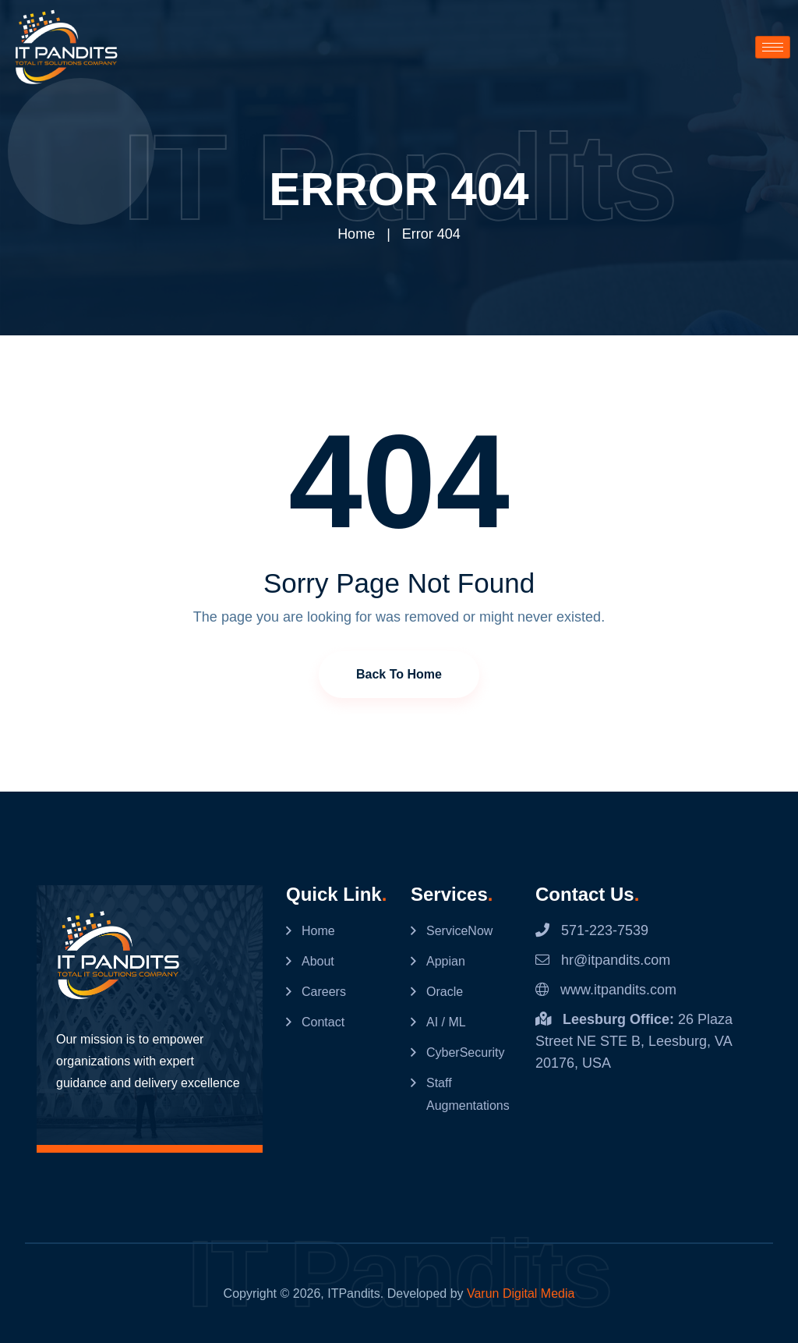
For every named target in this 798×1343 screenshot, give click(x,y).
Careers (324, 991)
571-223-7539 (591, 929)
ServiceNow (459, 930)
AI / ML (446, 1021)
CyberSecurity (465, 1051)
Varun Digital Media (520, 1292)
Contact (323, 1021)
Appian (445, 960)
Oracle (444, 991)
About (318, 960)
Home (356, 234)
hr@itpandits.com (602, 959)
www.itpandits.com (605, 989)
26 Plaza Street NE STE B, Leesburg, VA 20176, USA (634, 1040)
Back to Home (399, 673)
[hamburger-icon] (772, 47)
